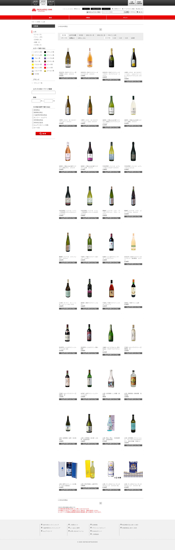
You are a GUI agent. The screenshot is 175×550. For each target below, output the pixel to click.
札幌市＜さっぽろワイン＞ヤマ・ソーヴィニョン (111, 258)
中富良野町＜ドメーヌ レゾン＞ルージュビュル (133, 167)
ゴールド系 (49, 71)
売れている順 (112, 35)
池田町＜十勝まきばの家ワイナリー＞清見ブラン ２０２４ (67, 167)
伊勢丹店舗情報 (139, 3)
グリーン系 (49, 55)
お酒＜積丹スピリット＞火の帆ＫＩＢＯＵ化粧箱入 (67, 485)
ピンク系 (48, 64)
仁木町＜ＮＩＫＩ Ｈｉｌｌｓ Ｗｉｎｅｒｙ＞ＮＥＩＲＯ (68, 304)
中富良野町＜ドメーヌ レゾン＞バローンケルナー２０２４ (111, 167)
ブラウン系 (49, 61)
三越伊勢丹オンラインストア (36, 3)
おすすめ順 (72, 35)
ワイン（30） (38, 37)
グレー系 (36, 61)
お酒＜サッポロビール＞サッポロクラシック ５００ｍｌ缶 (111, 485)
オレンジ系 (37, 67)
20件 (114, 38)
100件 (133, 38)
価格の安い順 (90, 35)
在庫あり (72, 38)
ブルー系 (36, 58)
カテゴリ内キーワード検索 (42, 89)
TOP (33, 21)
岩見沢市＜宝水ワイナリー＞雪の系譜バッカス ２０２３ (67, 74)
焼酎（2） (37, 42)
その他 (35, 74)
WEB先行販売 (38, 122)
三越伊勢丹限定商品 (40, 115)
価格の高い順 (101, 35)
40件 (120, 38)
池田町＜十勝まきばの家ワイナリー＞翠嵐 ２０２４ (133, 121)
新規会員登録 (96, 8)
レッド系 (48, 67)
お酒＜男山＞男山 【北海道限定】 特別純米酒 (111, 439)
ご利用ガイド (117, 8)
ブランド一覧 (38, 83)
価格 (34, 97)
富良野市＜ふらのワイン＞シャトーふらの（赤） (67, 349)
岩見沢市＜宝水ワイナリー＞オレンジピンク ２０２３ (89, 74)
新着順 (81, 35)
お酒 (44, 21)
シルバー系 (37, 71)
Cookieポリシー (97, 531)
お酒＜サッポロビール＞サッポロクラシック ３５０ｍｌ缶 (133, 485)
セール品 (37, 127)
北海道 (38, 21)
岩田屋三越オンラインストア (51, 3)
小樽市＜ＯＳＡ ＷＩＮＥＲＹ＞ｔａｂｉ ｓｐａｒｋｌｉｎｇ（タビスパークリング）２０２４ (133, 75)
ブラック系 (49, 52)
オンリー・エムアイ (40, 117)
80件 (126, 38)
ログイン (86, 8)
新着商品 (37, 110)
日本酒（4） (38, 39)
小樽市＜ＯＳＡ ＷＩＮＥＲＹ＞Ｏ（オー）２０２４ (67, 121)
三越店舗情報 (131, 3)
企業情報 (95, 524)
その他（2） (38, 45)
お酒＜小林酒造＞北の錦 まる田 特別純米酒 (89, 439)
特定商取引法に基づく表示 (130, 524)
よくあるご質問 (75, 528)
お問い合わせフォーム (77, 531)
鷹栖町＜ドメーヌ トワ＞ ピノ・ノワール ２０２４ (133, 212)
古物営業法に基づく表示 (129, 528)
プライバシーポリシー (99, 528)
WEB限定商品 (38, 120)
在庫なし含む (82, 38)
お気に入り (140, 8)
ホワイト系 (37, 52)
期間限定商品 (38, 112)
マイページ (106, 8)
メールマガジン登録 (128, 8)
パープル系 (49, 58)
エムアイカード (47, 531)
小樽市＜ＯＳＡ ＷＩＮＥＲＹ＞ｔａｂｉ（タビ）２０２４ (89, 121)
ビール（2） (38, 34)
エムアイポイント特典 (41, 125)
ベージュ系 (37, 55)
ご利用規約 (95, 534)
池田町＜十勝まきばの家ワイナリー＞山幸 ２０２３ (89, 167)
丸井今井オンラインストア (43, 3)
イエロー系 (37, 64)
